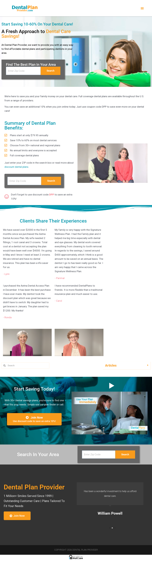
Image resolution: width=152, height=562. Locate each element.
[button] (142, 8)
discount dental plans (16, 166)
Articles (111, 365)
